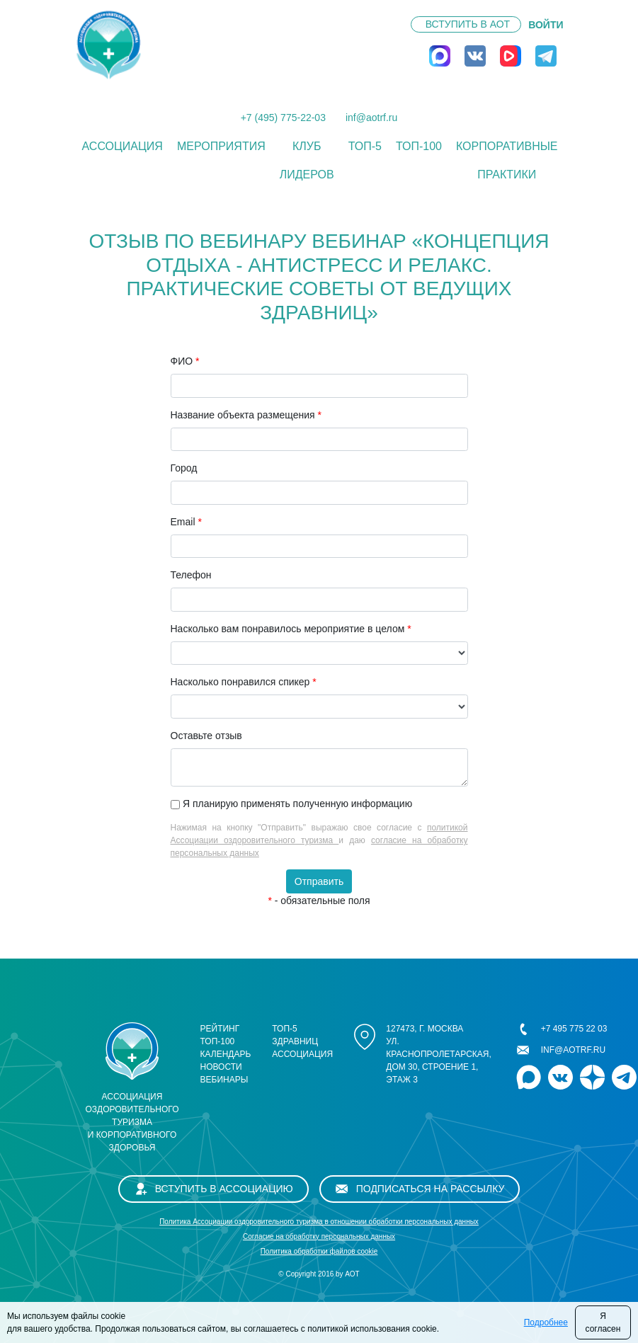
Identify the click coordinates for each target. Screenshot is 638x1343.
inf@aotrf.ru (371, 117)
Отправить (319, 881)
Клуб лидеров (307, 160)
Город (184, 468)
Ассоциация (122, 146)
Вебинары (224, 1080)
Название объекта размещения (246, 415)
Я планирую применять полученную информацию (297, 803)
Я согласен (603, 1322)
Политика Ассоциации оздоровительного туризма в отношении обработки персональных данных (319, 1221)
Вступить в (468, 24)
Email (186, 521)
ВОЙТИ (545, 24)
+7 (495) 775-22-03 (283, 117)
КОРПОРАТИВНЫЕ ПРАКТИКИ (507, 160)
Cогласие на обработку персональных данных (319, 1236)
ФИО (185, 361)
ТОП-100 (419, 146)
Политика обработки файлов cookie (319, 1251)
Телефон (191, 575)
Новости (221, 1067)
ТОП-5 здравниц (295, 1035)
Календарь (225, 1054)
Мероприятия (221, 146)
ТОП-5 (365, 146)
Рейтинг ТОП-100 (220, 1035)
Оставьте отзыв (206, 735)
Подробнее (546, 1322)
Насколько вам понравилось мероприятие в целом (291, 628)
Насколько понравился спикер (244, 681)
